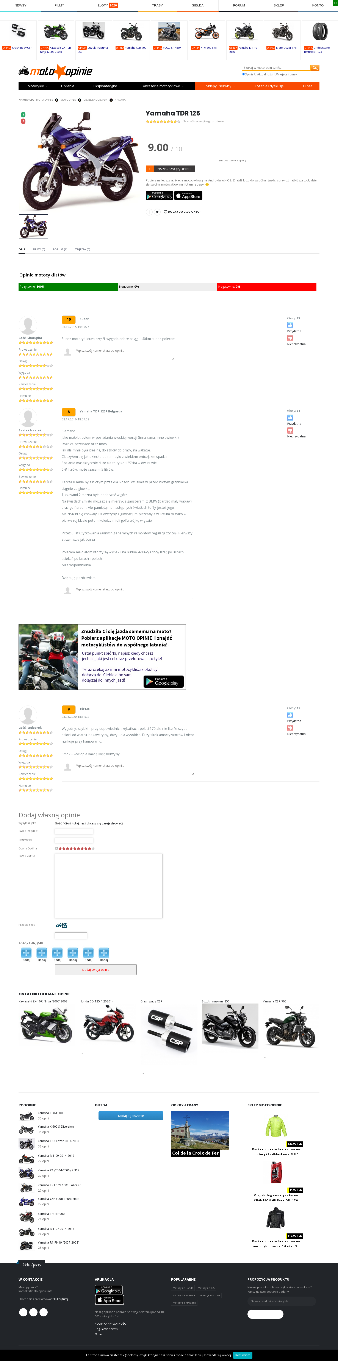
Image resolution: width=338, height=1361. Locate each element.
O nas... (100, 1334)
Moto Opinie (44, 99)
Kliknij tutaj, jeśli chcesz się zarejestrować (93, 823)
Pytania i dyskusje (270, 86)
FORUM (239, 5)
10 (93, 848)
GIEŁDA (198, 5)
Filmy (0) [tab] (39, 249)
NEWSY (21, 5)
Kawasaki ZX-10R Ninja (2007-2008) (44, 1001)
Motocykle (35, 86)
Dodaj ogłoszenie (131, 1115)
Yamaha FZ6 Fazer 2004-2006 (58, 1141)
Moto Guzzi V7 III (286, 48)
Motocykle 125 (206, 1287)
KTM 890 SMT (209, 48)
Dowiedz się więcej (217, 1355)
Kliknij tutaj (61, 1299)
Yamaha (120, 99)
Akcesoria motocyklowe (162, 86)
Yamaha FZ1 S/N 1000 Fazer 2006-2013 (61, 1185)
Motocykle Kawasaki (184, 1302)
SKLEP (279, 5)
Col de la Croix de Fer (195, 1153)
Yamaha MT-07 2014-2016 (56, 1229)
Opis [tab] (22, 249)
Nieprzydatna (296, 340)
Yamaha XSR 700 (135, 48)
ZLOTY (108, 5)
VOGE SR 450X (172, 48)
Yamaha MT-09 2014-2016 (56, 1156)
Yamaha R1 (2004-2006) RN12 (58, 1170)
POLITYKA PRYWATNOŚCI (111, 1323)
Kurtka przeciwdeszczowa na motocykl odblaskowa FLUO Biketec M (276, 1154)
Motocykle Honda (183, 1287)
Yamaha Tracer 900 (51, 1214)
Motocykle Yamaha (184, 1295)
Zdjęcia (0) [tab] (82, 249)
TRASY (157, 5)
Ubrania (67, 86)
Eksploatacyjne (105, 86)
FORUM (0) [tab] (60, 249)
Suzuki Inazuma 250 (216, 1001)
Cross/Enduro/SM (95, 99)
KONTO (318, 5)
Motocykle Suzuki (210, 1295)
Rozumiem (242, 1355)
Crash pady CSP (22, 48)
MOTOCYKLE (68, 99)
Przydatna (294, 327)
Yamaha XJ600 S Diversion (56, 1126)
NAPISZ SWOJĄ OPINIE (174, 168)
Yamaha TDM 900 (50, 1113)
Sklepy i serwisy (219, 86)
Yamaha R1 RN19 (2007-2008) (58, 1242)
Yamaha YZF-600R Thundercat (59, 1199)
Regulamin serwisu (107, 1329)
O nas (308, 86)
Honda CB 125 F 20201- (96, 1001)
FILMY (59, 5)
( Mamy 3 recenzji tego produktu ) (204, 121)
